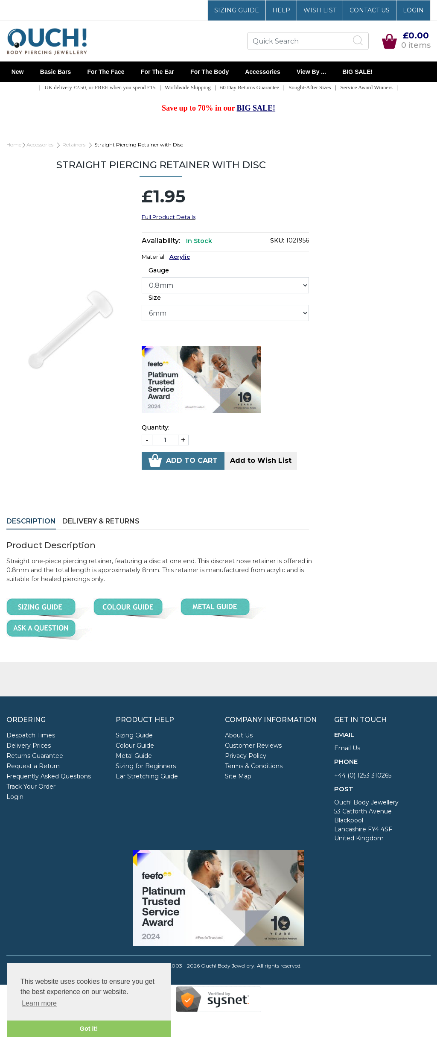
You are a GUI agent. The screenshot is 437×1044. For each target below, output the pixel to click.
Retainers (73, 144)
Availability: (161, 241)
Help (281, 10)
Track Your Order (30, 786)
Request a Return (33, 766)
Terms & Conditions (254, 766)
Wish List (319, 10)
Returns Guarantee (34, 756)
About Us (239, 735)
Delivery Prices (28, 745)
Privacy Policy (245, 756)
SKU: (277, 240)
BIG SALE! (358, 71)
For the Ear (157, 71)
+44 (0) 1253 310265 (362, 775)
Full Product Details (168, 216)
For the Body (209, 71)
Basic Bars (55, 71)
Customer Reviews (253, 745)
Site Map (238, 776)
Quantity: (155, 427)
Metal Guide (134, 756)
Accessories (262, 71)
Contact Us (370, 10)
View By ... (311, 71)
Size (155, 297)
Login (413, 10)
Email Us (347, 748)
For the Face (105, 71)
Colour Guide (135, 745)
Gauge (159, 270)
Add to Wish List (260, 460)
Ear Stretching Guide (147, 776)
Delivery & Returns (101, 521)
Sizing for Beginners (146, 766)
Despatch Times (30, 735)
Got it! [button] (89, 1028)
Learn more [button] (39, 1003)
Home (13, 144)
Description (31, 521)
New (17, 71)
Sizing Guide (236, 10)
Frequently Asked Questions (48, 776)
